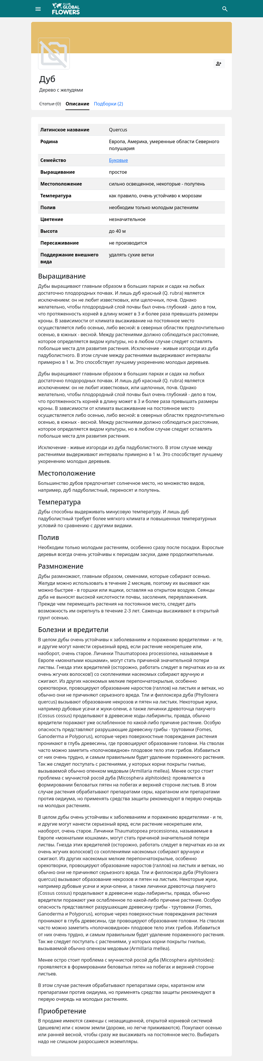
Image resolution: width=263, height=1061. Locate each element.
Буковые (118, 160)
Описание (77, 104)
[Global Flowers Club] (68, 8)
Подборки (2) (108, 104)
